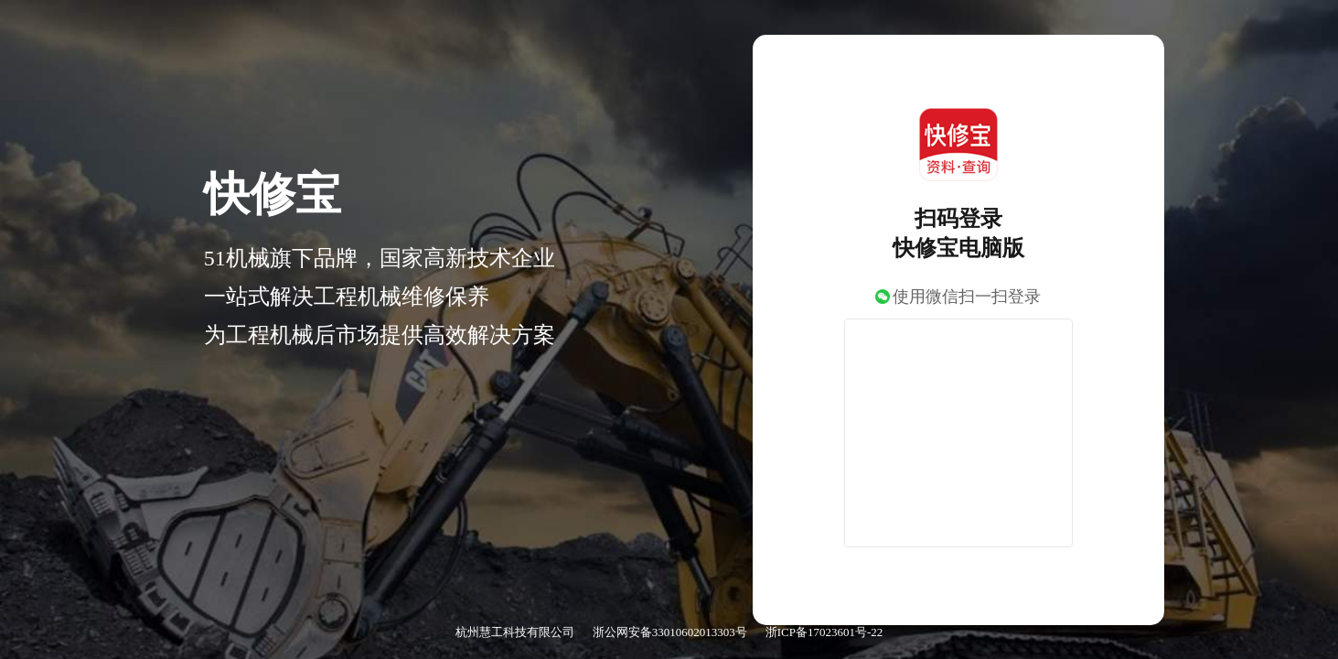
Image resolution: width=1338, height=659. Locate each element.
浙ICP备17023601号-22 (824, 632)
